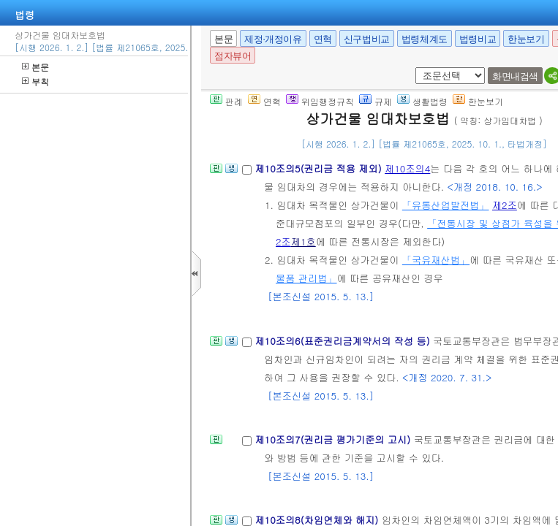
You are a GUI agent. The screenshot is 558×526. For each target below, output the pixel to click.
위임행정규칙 (320, 101)
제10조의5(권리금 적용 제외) (320, 168)
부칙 (35, 81)
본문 (35, 67)
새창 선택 (413, 67)
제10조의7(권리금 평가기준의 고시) (334, 439)
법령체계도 (424, 39)
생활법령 (422, 101)
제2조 (504, 205)
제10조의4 (407, 168)
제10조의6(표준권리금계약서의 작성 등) (344, 341)
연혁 (323, 39)
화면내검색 (515, 76)
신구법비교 (367, 39)
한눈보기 (526, 39)
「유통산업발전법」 (445, 205)
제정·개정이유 (272, 39)
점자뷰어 (232, 55)
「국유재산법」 (436, 260)
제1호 (303, 241)
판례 (226, 101)
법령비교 (477, 39)
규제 (375, 101)
